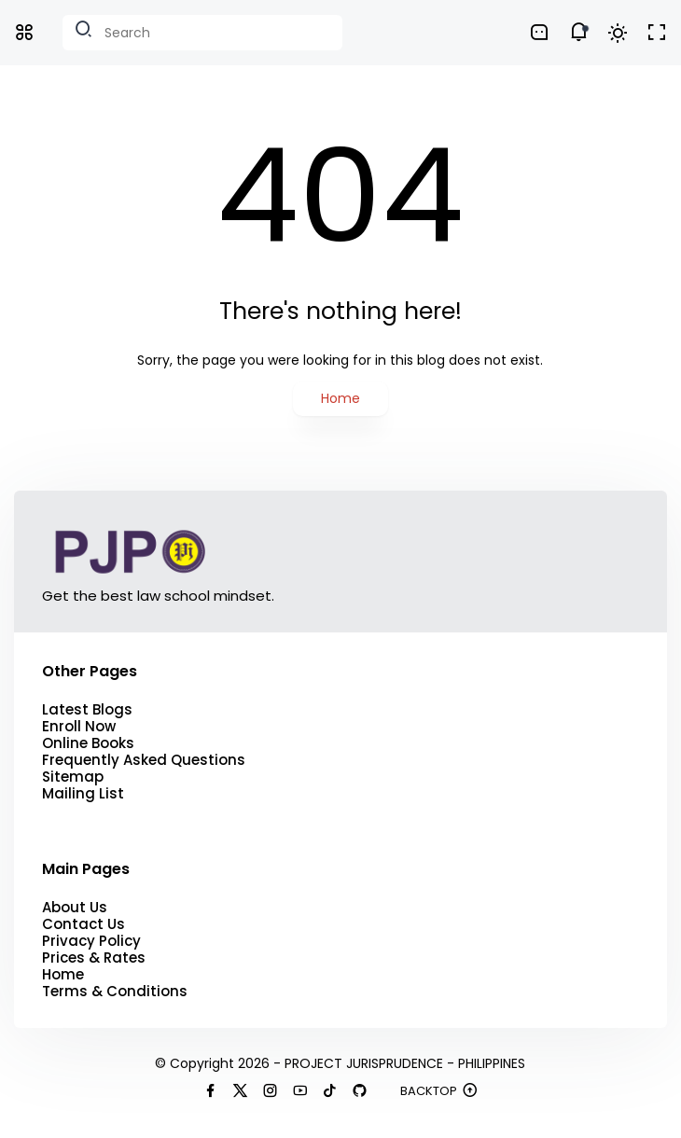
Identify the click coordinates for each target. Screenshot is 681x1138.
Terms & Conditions (115, 991)
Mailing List (83, 793)
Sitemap (73, 777)
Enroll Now (79, 726)
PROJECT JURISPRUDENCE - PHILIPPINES (405, 1063)
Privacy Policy (91, 941)
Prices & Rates (94, 958)
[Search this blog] (202, 32)
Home (340, 398)
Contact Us (83, 924)
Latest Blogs (87, 709)
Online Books (88, 743)
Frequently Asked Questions (143, 760)
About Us (74, 907)
